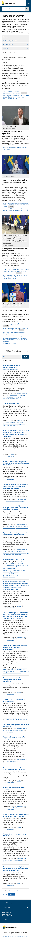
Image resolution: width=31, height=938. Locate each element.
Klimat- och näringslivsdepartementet (12, 567)
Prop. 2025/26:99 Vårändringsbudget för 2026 (15, 336)
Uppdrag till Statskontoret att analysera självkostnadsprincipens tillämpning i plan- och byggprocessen (15, 486)
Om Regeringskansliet (8, 936)
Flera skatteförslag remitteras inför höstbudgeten (14, 738)
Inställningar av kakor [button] (21, 936)
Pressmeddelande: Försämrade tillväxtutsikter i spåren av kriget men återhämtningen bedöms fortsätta (16, 205)
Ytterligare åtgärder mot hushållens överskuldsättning (14, 700)
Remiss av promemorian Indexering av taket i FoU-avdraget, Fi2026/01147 (15, 769)
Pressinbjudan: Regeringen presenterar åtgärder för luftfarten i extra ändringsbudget (15, 647)
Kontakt (5, 919)
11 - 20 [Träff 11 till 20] (10, 891)
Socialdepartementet (8, 573)
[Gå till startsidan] (8, 3)
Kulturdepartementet (9, 570)
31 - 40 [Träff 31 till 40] (23, 891)
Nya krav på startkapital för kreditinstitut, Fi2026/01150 (16, 725)
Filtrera (12, 357)
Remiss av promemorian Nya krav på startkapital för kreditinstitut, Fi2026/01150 (14, 679)
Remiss (13, 454)
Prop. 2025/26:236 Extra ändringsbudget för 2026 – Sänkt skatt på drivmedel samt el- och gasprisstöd (15, 339)
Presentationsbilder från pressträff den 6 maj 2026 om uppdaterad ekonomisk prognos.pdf (15, 209)
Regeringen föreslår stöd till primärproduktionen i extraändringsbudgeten (11, 367)
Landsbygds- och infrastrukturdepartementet (14, 398)
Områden (15, 37)
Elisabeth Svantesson (11, 395)
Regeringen (21, 501)
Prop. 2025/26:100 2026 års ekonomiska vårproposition (14, 333)
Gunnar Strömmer (23, 526)
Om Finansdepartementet (15, 41)
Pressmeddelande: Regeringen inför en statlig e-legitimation (15, 148)
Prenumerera (25, 357)
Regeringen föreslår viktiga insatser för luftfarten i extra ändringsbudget (15, 534)
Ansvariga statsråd (15, 44)
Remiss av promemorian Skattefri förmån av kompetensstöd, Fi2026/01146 (16, 815)
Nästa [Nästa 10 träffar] (11, 894)
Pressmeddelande (22, 393)
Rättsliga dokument (18, 639)
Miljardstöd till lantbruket (11, 404)
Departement (15, 907)
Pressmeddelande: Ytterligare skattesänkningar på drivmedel (15, 92)
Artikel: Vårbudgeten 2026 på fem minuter (14, 325)
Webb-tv (5, 551)
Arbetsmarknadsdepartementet (14, 563)
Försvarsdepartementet (21, 565)
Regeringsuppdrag (22, 499)
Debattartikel (20, 420)
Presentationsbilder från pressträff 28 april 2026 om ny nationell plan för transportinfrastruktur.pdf (15, 276)
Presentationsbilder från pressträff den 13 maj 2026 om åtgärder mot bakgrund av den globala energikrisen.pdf (16, 97)
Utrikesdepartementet (9, 577)
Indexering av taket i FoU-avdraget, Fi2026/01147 (14, 788)
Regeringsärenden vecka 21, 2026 (13, 560)
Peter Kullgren (22, 395)
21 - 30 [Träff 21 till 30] (16, 891)
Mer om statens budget (9, 343)
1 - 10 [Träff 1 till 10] (4, 891)
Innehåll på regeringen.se (15, 903)
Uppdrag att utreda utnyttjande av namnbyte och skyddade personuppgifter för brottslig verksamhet (16, 508)
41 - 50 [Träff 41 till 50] (5, 894)
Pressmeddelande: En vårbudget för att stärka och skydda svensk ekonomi (15, 329)
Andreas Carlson (15, 551)
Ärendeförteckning (22, 562)
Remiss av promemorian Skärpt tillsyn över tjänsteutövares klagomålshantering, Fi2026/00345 (16, 463)
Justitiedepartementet (21, 528)
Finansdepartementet (9, 397)
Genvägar (15, 48)
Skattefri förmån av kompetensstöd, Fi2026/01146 (14, 835)
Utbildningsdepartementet (10, 575)
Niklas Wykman (10, 719)
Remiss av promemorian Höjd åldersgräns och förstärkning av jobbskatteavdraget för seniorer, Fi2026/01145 (16, 868)
